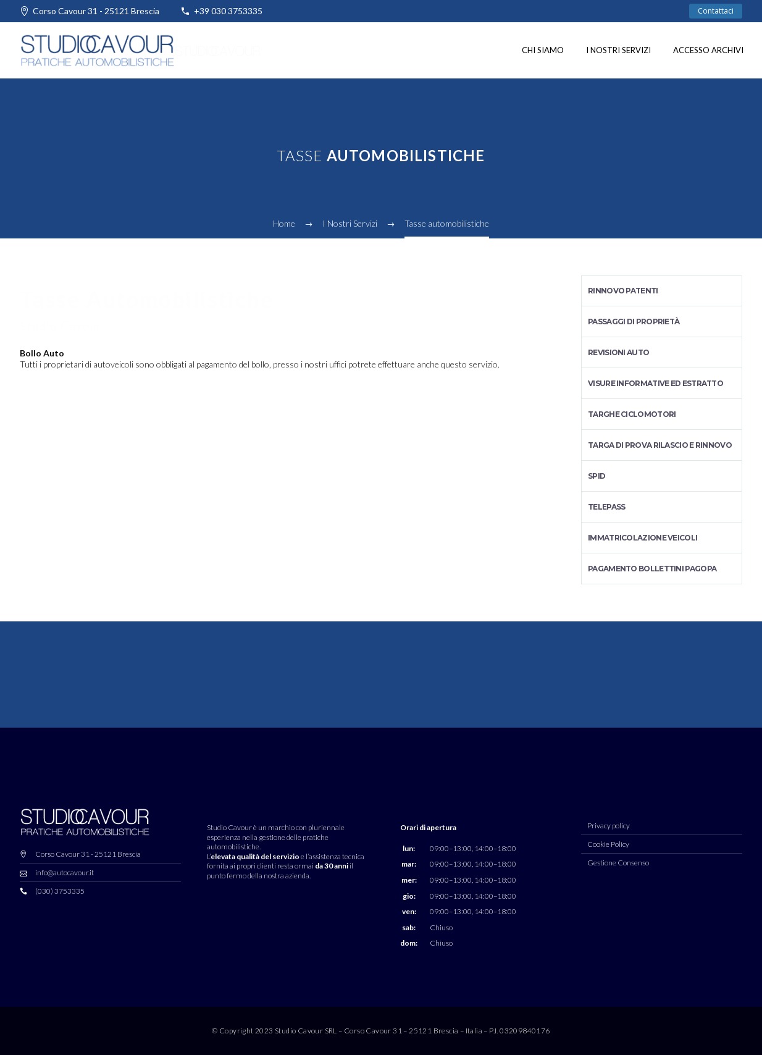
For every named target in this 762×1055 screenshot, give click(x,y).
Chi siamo (543, 50)
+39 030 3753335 (228, 11)
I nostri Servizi (618, 50)
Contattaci (716, 11)
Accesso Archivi (708, 50)
